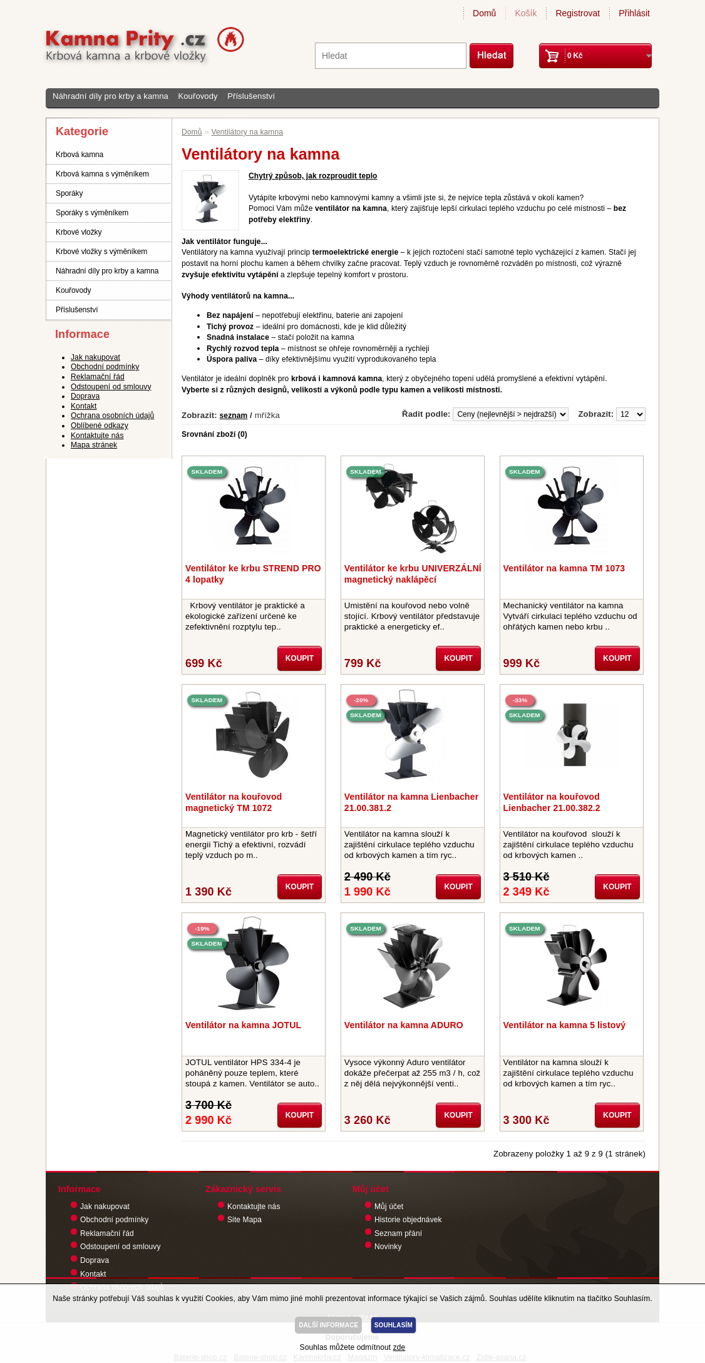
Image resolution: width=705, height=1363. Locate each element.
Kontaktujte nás (97, 435)
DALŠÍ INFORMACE (328, 1325)
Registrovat (577, 13)
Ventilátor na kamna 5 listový (564, 1025)
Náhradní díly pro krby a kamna (110, 96)
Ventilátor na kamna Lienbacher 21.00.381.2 (411, 802)
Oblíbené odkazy (99, 425)
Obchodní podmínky (105, 366)
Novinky (388, 1246)
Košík (526, 13)
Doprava (85, 396)
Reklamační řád (98, 376)
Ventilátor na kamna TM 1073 (564, 568)
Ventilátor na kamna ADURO (403, 1025)
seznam (234, 415)
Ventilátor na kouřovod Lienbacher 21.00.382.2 (551, 802)
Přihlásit (634, 13)
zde (399, 1347)
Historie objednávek (408, 1219)
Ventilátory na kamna (247, 132)
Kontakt (84, 406)
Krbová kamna (79, 154)
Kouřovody (197, 96)
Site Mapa (244, 1219)
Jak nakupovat (95, 357)
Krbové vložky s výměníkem (101, 251)
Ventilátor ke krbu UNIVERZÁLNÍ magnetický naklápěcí (412, 574)
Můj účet (388, 1206)
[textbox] (390, 56)
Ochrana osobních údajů (112, 415)
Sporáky (69, 193)
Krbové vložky (78, 232)
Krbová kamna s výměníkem (102, 174)
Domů (484, 13)
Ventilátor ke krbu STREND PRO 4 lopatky (253, 574)
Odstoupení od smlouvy (111, 386)
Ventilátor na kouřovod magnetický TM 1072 (233, 802)
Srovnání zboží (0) (214, 434)
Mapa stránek (94, 445)
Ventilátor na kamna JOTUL (243, 1025)
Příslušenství (251, 96)
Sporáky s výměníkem (92, 212)
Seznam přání (398, 1233)
